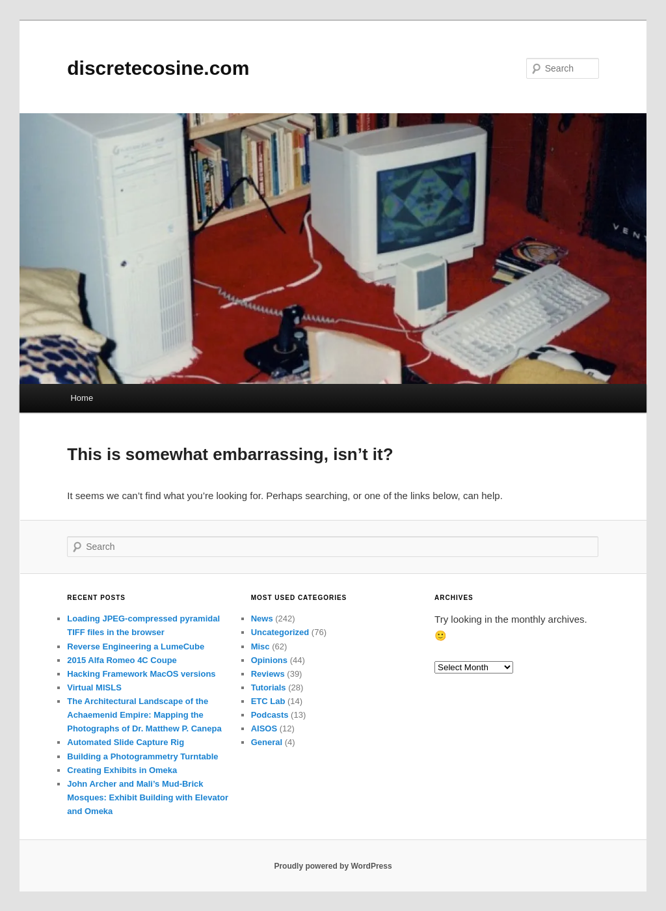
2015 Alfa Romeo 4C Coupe (122, 660)
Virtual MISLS (94, 687)
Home (81, 398)
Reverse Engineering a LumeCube (135, 646)
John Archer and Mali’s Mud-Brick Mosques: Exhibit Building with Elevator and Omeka (147, 797)
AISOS (264, 728)
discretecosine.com (158, 68)
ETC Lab (268, 701)
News (262, 618)
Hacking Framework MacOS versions (141, 674)
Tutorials (268, 687)
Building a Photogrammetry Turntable (142, 756)
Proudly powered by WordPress (333, 866)
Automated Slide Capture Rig (125, 742)
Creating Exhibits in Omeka (122, 770)
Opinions (269, 660)
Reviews (268, 674)
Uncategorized (280, 632)
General (266, 742)
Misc (260, 646)
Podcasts (270, 715)
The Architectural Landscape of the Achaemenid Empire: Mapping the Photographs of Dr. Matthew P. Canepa (144, 714)
